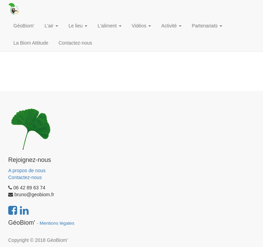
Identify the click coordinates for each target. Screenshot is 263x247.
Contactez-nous (25, 177)
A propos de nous (27, 170)
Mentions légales (57, 223)
